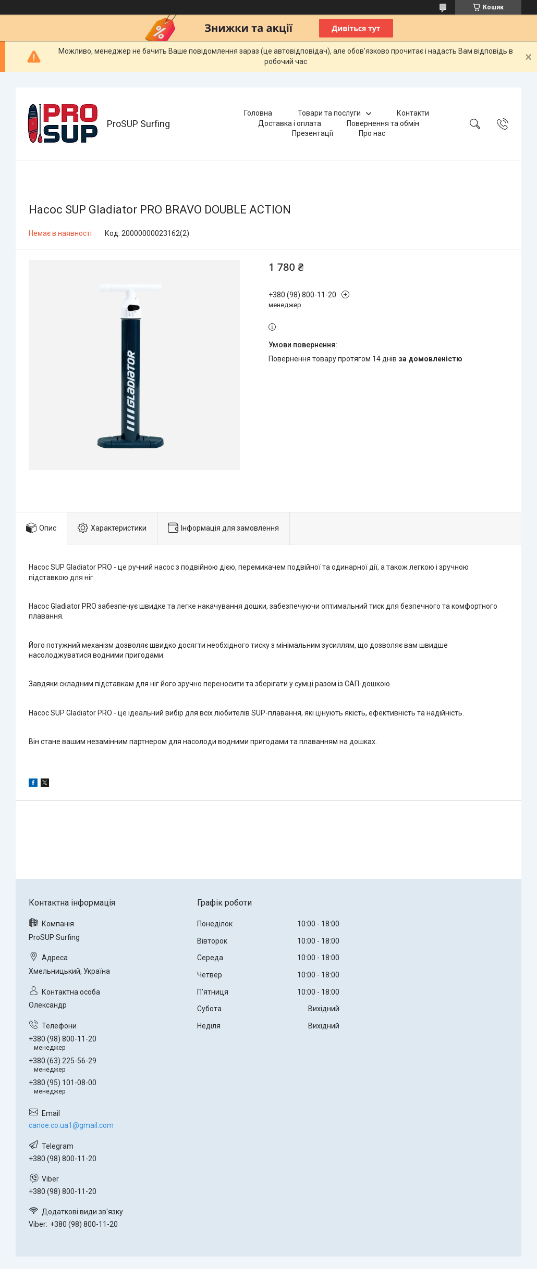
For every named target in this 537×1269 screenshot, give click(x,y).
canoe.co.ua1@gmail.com (71, 1125)
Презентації (312, 133)
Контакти (413, 113)
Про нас (372, 133)
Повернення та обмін (383, 123)
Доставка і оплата (289, 123)
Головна (258, 113)
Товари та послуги (329, 113)
